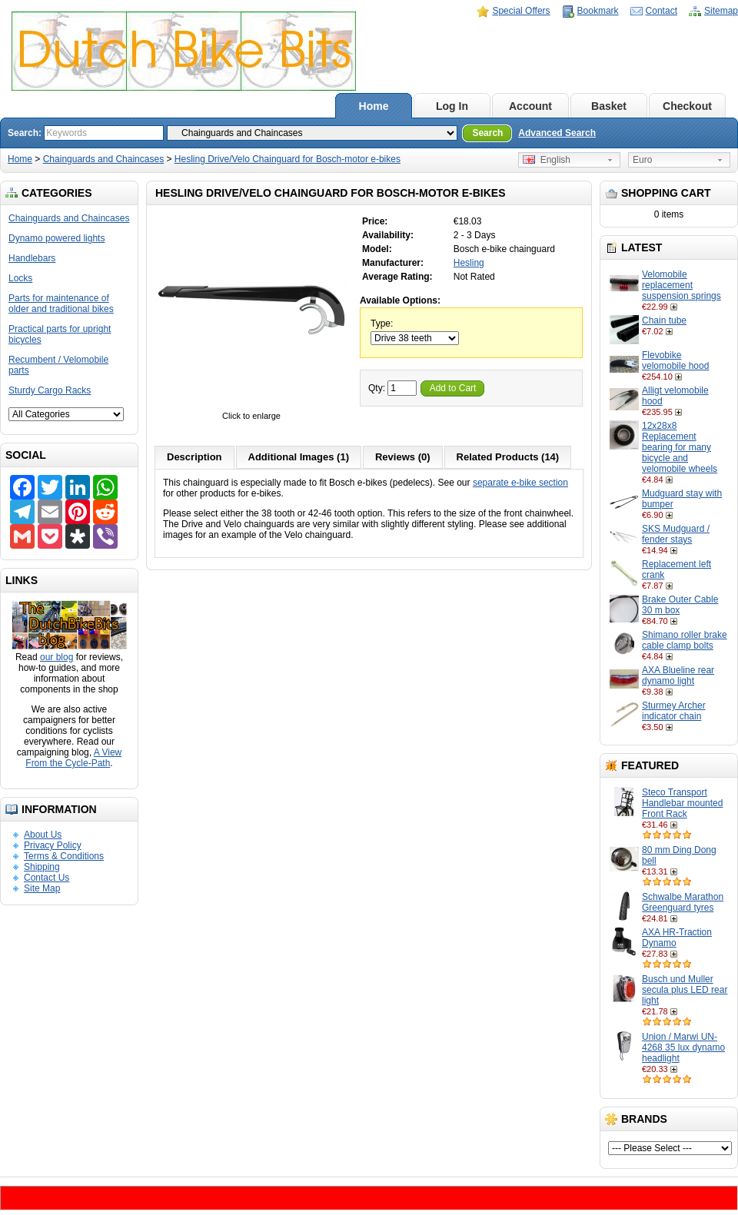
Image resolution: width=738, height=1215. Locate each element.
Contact (661, 10)
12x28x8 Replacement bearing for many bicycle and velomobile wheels (679, 447)
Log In (452, 106)
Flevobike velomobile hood (675, 360)
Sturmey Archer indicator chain (674, 711)
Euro (642, 159)
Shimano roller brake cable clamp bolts (684, 640)
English (546, 159)
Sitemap (721, 10)
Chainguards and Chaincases (103, 159)
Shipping (42, 866)
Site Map (42, 888)
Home (374, 106)
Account (530, 106)
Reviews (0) (402, 457)
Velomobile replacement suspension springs (681, 285)
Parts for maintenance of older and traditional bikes (61, 303)
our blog (56, 657)
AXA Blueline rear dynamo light (678, 675)
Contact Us (46, 877)
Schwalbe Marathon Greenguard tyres (682, 902)
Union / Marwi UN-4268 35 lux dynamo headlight (683, 1047)
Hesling (469, 262)
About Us (43, 834)
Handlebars (31, 258)
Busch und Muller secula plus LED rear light (684, 990)
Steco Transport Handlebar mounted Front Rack (682, 803)
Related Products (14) (508, 457)
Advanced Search (557, 133)
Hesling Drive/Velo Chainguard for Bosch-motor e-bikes (288, 159)
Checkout (687, 106)
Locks (20, 278)
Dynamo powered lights (56, 238)
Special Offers (521, 10)
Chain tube (664, 320)
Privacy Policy (52, 845)
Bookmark (598, 10)
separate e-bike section (520, 482)
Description (194, 457)
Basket (609, 106)
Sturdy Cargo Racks (49, 390)
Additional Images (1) (298, 457)
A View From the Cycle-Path (73, 758)
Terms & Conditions (64, 856)
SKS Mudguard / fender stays (676, 534)
